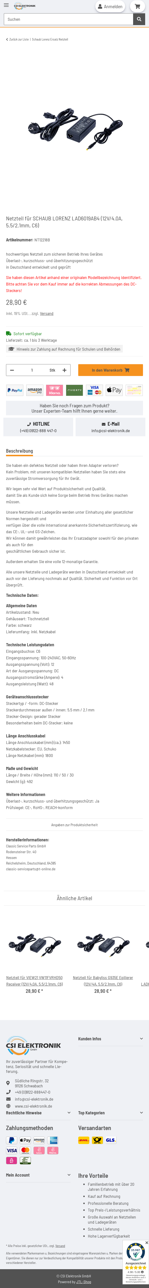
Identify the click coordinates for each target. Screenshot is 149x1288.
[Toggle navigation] (6, 3)
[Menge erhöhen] (64, 370)
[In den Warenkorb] (10, 55)
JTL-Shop (83, 1281)
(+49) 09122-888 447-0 (38, 430)
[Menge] (32, 370)
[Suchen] (139, 19)
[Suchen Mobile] (68, 19)
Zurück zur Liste (19, 39)
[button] (110, 6)
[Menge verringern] (12, 370)
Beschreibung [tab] (19, 451)
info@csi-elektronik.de (110, 430)
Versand (46, 313)
